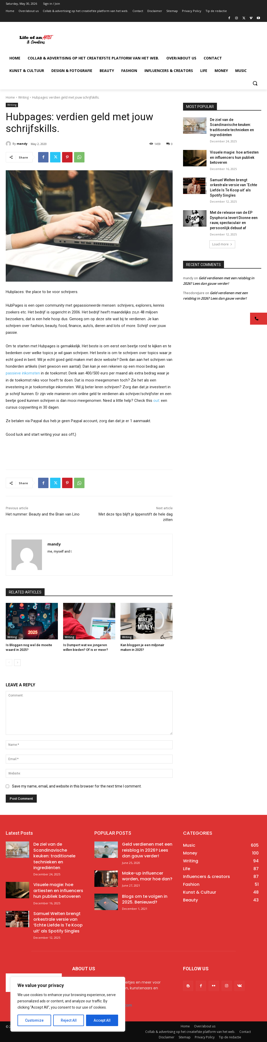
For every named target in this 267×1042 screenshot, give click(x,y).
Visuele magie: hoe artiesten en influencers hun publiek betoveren (234, 157)
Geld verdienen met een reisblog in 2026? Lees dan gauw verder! (147, 850)
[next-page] (17, 662)
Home (10, 97)
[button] (255, 83)
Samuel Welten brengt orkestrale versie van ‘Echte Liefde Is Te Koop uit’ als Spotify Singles (58, 922)
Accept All (102, 1020)
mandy (22, 144)
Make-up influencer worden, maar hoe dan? (147, 876)
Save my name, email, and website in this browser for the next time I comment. (77, 786)
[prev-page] (9, 662)
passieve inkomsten (23, 373)
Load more (222, 244)
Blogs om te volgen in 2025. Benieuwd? (144, 899)
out (156, 400)
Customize (34, 1020)
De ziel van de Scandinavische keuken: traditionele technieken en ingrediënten (54, 856)
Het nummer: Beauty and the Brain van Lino (43, 514)
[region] (67, 1004)
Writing (23, 97)
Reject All (69, 1020)
